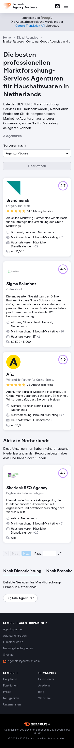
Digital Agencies (27, 37)
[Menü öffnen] (66, 6)
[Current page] (49, 553)
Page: (38, 553)
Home (7, 37)
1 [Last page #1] (61, 553)
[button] (37, 153)
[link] (57, 6)
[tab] (22, 571)
